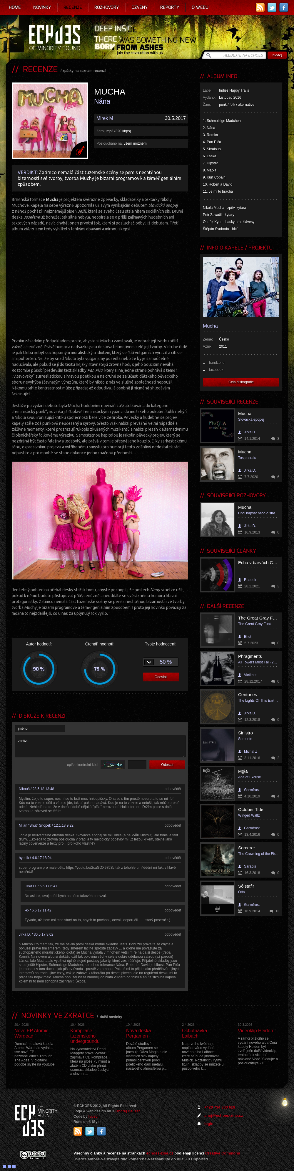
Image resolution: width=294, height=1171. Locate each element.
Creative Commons (222, 1153)
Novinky (42, 7)
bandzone (217, 363)
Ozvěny (139, 7)
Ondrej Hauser (128, 1111)
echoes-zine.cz (159, 1153)
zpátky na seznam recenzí (84, 71)
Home (15, 7)
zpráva (100, 746)
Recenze (73, 7)
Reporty (169, 7)
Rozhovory (106, 7)
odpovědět (173, 789)
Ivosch (94, 1116)
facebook (216, 370)
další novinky (111, 1017)
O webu (200, 7)
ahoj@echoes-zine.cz (223, 1115)
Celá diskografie (241, 382)
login (208, 1124)
